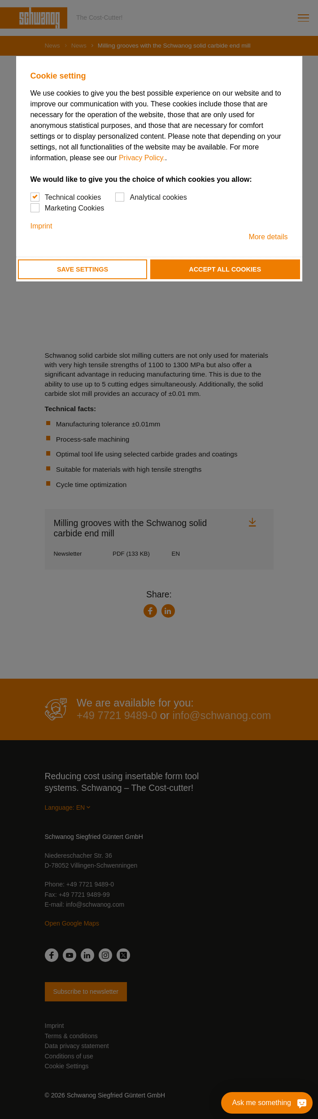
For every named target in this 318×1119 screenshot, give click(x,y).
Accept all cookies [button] (225, 269)
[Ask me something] (300, 1103)
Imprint (41, 226)
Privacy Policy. (142, 158)
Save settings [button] (82, 269)
